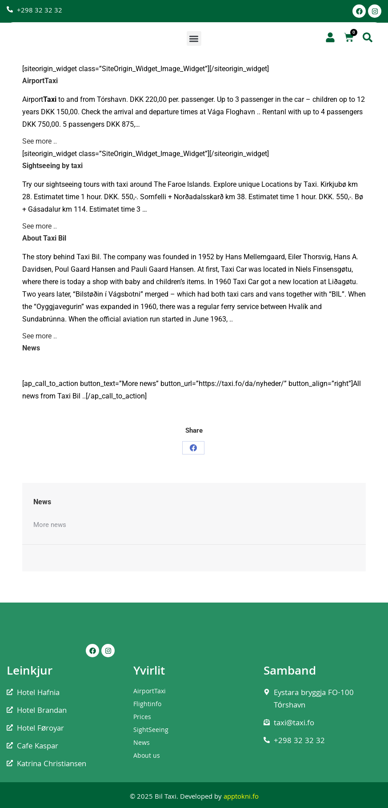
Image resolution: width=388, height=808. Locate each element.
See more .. (39, 141)
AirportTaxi (149, 691)
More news (49, 525)
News (141, 743)
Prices (142, 717)
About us (146, 756)
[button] (194, 38)
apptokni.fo (241, 797)
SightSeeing (150, 730)
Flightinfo (147, 704)
